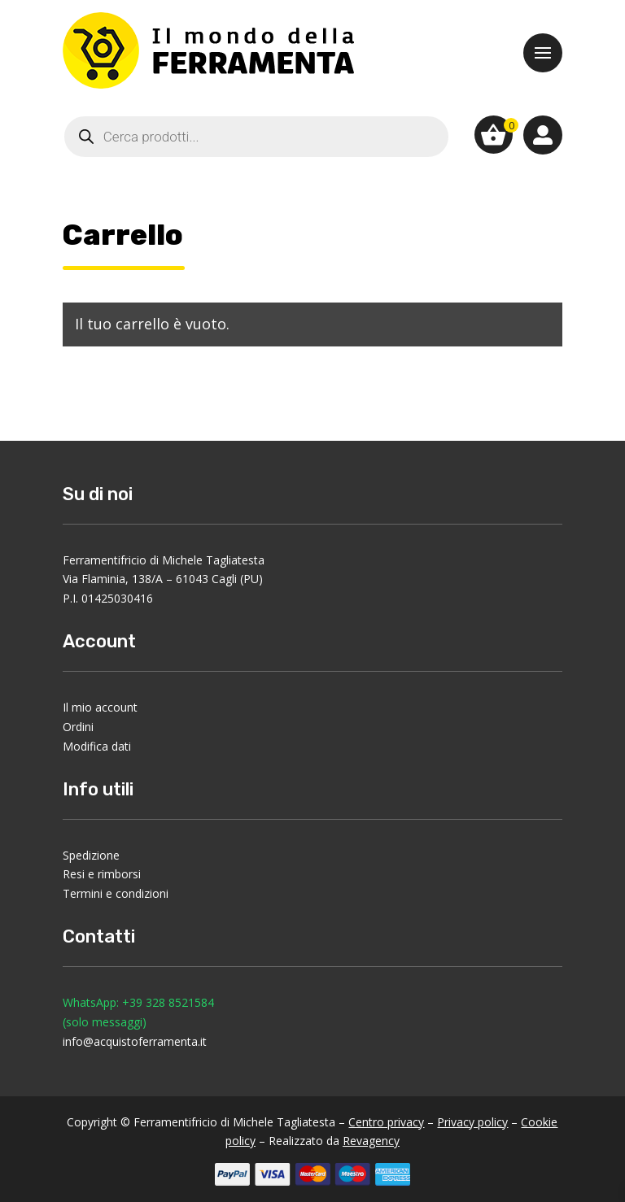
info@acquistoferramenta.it (135, 1041)
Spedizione (91, 855)
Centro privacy (386, 1122)
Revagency (371, 1140)
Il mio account (100, 707)
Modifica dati (97, 746)
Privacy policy (472, 1122)
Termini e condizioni (115, 893)
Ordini (78, 726)
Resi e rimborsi (102, 874)
